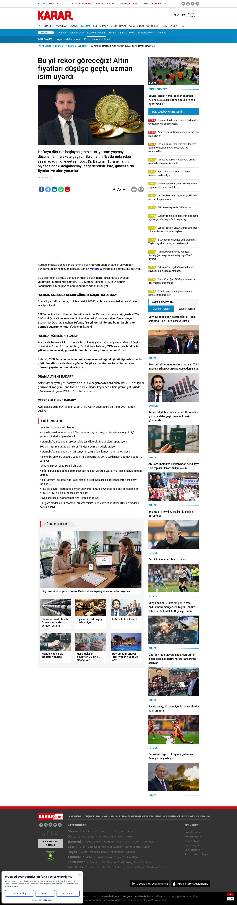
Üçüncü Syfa (100, 831)
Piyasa (112, 32)
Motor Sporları (133, 847)
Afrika (128, 836)
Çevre (122, 831)
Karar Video (136, 26)
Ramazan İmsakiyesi (196, 854)
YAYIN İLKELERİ (110, 816)
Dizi (104, 862)
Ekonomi (85, 26)
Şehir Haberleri (193, 850)
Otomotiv (62, 32)
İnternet (98, 857)
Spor (113, 26)
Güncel (48, 26)
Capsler (101, 867)
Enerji (132, 32)
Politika (87, 831)
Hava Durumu (193, 832)
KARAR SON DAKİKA (50, 843)
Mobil (89, 857)
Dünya (74, 26)
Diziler (84, 852)
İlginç (129, 862)
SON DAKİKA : (46, 39)
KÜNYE (97, 816)
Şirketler (161, 32)
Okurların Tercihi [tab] (161, 308)
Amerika (101, 836)
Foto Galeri (76, 867)
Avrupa (111, 836)
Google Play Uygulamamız (152, 883)
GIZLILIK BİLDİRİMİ (151, 816)
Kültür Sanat (117, 852)
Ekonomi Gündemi (96, 32)
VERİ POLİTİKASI (171, 816)
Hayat (122, 26)
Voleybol (106, 847)
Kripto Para (100, 26)
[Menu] (182, 26)
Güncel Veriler (77, 32)
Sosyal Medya (113, 857)
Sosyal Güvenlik (146, 32)
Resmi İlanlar (170, 26)
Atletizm (118, 847)
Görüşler (152, 26)
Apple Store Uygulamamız (192, 883)
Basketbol (94, 847)
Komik (121, 862)
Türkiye (113, 831)
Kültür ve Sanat (136, 867)
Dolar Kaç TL (192, 845)
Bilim (135, 857)
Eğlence (131, 852)
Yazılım (126, 857)
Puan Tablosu (192, 841)
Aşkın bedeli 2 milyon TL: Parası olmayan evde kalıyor (85, 39)
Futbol (82, 847)
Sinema (111, 862)
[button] (114, 190)
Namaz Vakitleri (194, 836)
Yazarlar (61, 26)
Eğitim (131, 831)
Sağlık (104, 852)
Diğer (146, 847)
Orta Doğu (88, 836)
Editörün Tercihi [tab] (187, 308)
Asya (120, 836)
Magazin (95, 852)
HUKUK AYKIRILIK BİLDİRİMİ (195, 816)
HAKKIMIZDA (74, 816)
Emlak (122, 32)
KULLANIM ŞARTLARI (130, 816)
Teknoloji (74, 857)
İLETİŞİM (87, 816)
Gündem (95, 862)
